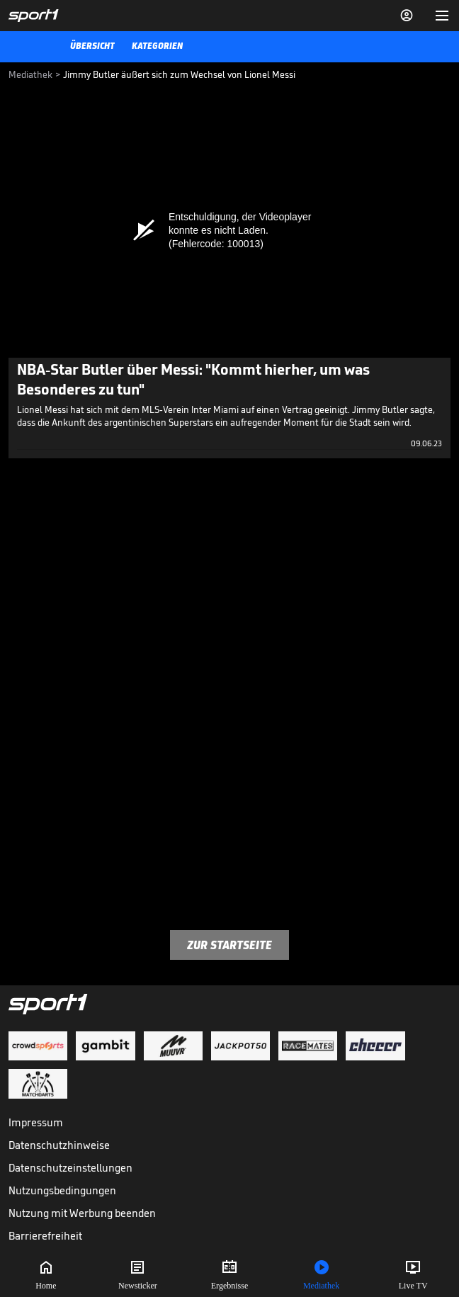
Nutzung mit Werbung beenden (82, 1213)
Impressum (35, 1122)
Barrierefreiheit (45, 1235)
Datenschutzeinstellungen (70, 1167)
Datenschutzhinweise (59, 1145)
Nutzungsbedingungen (62, 1190)
